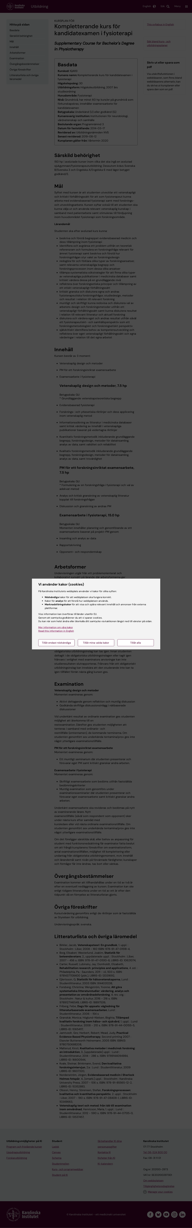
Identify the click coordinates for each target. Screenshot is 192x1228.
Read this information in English (56, 631)
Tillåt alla (135, 642)
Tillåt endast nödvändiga (56, 642)
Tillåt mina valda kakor (96, 642)
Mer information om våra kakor (55, 627)
